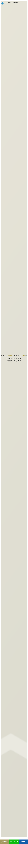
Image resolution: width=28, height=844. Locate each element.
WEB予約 (5, 842)
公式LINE (15, 842)
